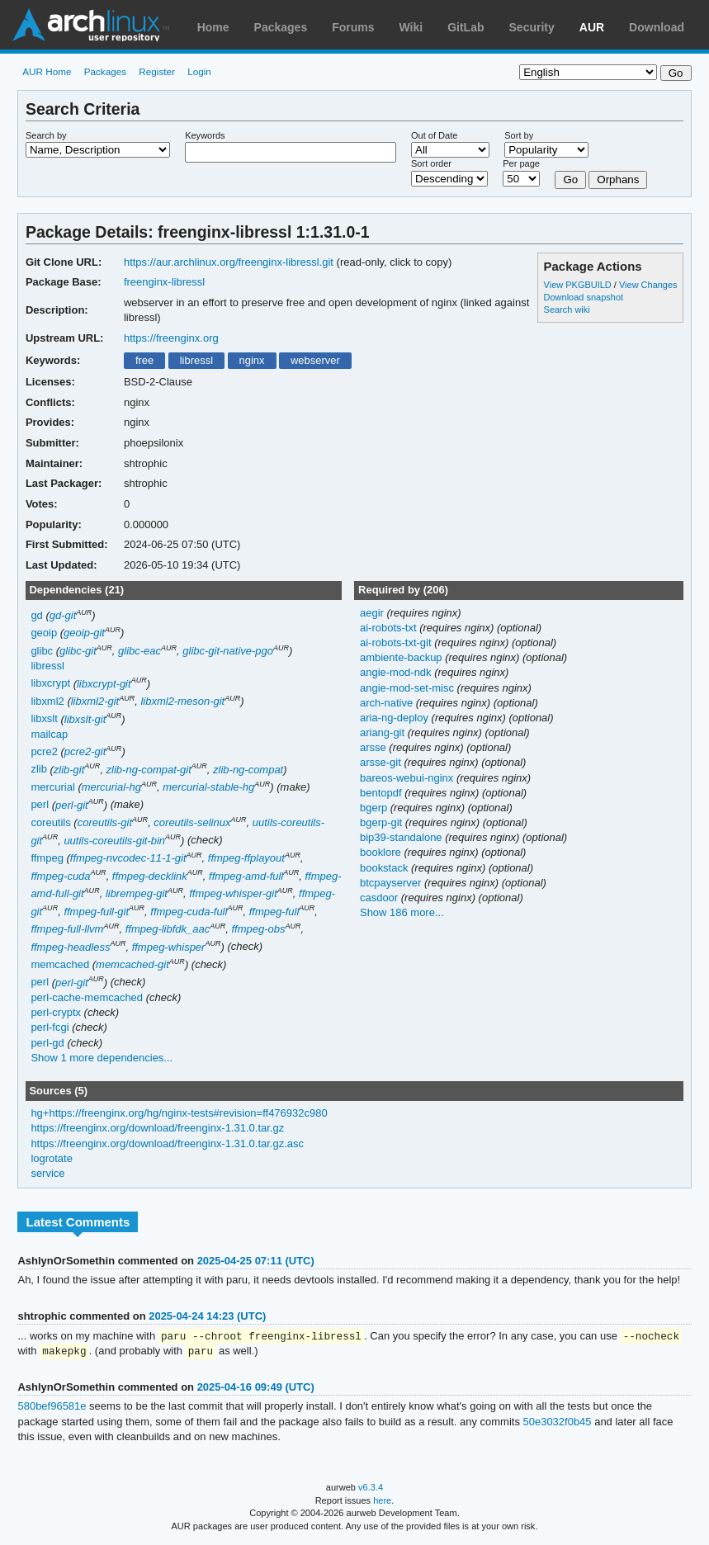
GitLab (465, 27)
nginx (251, 360)
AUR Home (46, 71)
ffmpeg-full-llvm (67, 929)
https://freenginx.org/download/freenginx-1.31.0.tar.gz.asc (167, 1143)
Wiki (411, 27)
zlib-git (69, 769)
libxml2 (47, 701)
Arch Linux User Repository (90, 24)
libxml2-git (95, 701)
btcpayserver (392, 882)
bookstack (385, 868)
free (144, 360)
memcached (60, 964)
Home (213, 27)
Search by (46, 135)
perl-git (71, 805)
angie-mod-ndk (397, 672)
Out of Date (434, 135)
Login (199, 71)
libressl (196, 360)
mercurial (52, 787)
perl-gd (47, 1043)
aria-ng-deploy (396, 717)
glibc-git (78, 651)
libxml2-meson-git (182, 701)
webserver (315, 360)
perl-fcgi (50, 1027)
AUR (591, 27)
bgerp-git (382, 822)
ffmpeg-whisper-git (233, 893)
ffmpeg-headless (70, 947)
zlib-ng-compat (248, 769)
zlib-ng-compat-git (148, 769)
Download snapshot (583, 297)
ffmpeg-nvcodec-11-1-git (128, 858)
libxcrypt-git (104, 684)
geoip (44, 632)
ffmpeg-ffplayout (246, 858)
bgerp (375, 807)
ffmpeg (47, 858)
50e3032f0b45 (557, 1423)
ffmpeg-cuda (60, 876)
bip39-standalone (402, 837)
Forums (353, 27)
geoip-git (84, 632)
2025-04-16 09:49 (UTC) (255, 1388)
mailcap (49, 734)
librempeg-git (137, 893)
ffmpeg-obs (258, 929)
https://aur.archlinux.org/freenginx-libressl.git (228, 262)
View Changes (648, 285)
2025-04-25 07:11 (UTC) (255, 1260)
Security (532, 27)
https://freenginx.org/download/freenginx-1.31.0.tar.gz (157, 1128)
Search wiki (567, 309)
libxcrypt (50, 684)
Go (570, 179)
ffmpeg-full (274, 911)
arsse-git (382, 762)
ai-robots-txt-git (397, 642)
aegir (373, 613)
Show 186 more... (402, 912)
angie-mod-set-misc (408, 688)
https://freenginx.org (171, 338)
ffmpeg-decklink (149, 876)
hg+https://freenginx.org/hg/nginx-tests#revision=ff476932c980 (179, 1113)
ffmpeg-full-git (96, 911)
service (47, 1173)
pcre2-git (85, 751)
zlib (38, 769)
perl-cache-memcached (87, 997)
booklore (382, 852)
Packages (281, 27)
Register (157, 71)
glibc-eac (139, 651)
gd (36, 615)
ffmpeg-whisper (169, 947)
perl (40, 805)
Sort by (518, 135)
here (382, 1502)
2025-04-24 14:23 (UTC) (207, 1316)
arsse (374, 747)
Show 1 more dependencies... (102, 1057)
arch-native (388, 703)
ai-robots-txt (389, 627)
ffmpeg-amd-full (246, 876)
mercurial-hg (111, 787)
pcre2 (44, 751)
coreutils (50, 822)
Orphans (618, 179)
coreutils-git (105, 822)
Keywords (205, 135)
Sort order (431, 163)
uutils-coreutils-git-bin (114, 840)
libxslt (44, 719)
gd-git (63, 615)
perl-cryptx (56, 1012)
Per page (521, 163)
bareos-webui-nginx (408, 778)
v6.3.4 (370, 1489)
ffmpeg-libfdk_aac (167, 929)
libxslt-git (85, 719)
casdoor (380, 897)
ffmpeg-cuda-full (188, 911)
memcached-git (132, 964)
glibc (42, 651)
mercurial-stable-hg (208, 787)
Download (656, 27)
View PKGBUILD (579, 285)
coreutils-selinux (192, 822)
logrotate (52, 1158)
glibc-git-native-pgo (227, 651)
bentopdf (382, 793)
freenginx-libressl (164, 282)
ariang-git (384, 732)
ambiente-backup (402, 657)
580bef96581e (51, 1407)
